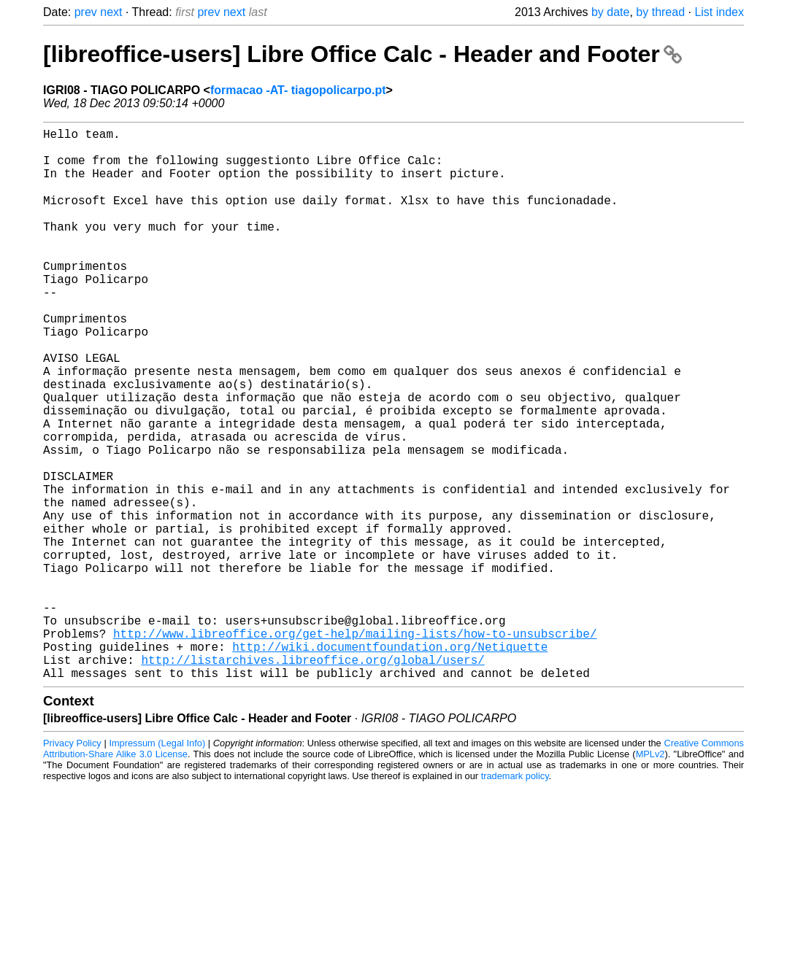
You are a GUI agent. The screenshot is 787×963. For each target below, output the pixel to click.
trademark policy (515, 897)
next (111, 12)
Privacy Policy (72, 864)
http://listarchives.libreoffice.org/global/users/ (312, 778)
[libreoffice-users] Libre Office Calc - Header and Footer (362, 54)
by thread (660, 12)
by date (610, 12)
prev (85, 12)
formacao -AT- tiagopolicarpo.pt (298, 90)
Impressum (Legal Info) (157, 864)
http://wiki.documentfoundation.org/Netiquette (390, 762)
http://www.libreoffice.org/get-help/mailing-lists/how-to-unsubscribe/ (354, 746)
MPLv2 (650, 875)
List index (719, 12)
